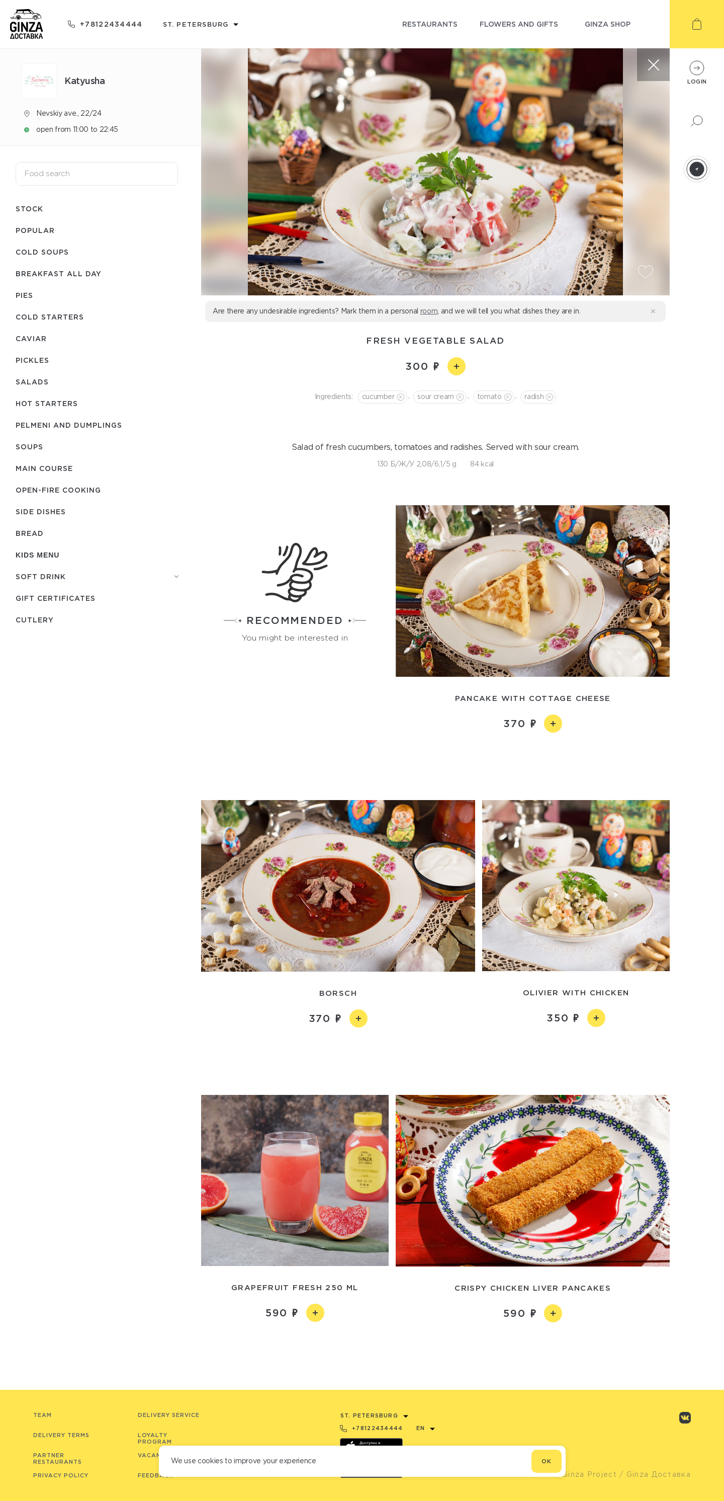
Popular (35, 230)
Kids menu (37, 555)
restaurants (430, 24)
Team (42, 1415)
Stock (29, 208)
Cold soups (42, 252)
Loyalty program (155, 1438)
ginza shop (607, 24)
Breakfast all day (59, 273)
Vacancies (156, 1455)
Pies (24, 295)
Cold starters (50, 317)
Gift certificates (56, 598)
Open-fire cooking (58, 490)
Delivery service (169, 1415)
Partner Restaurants (57, 1458)
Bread (30, 533)
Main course (44, 468)
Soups (29, 446)
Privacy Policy (60, 1475)
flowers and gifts (519, 24)
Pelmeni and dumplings (69, 425)
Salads (32, 381)
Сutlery (35, 619)
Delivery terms (61, 1435)
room (429, 311)
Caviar (31, 338)
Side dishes (41, 511)
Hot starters (47, 403)
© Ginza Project (585, 1474)
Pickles (32, 360)
